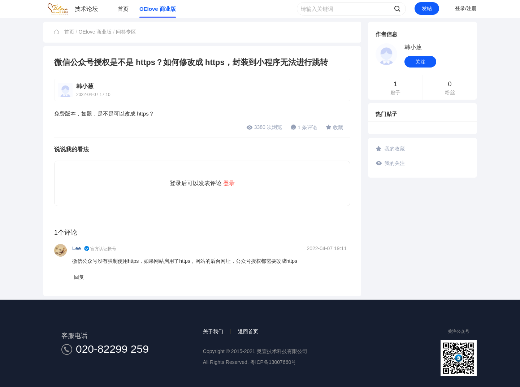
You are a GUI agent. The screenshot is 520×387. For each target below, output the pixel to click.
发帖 (427, 8)
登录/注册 (466, 8)
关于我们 (213, 331)
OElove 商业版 (157, 9)
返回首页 (248, 331)
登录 (229, 183)
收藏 (334, 127)
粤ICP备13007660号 (273, 362)
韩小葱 (85, 86)
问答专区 (126, 32)
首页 (123, 9)
